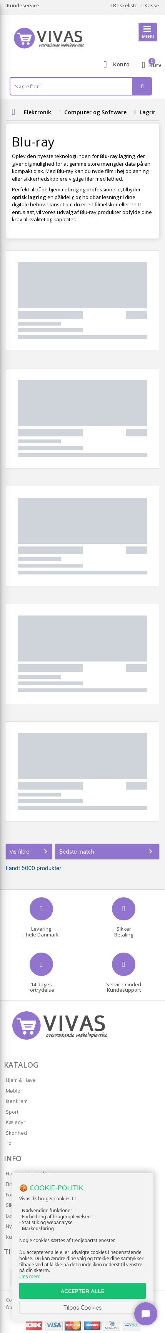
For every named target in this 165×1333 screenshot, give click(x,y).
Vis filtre (30, 851)
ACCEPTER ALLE (82, 1291)
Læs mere (29, 1276)
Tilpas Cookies (82, 1307)
